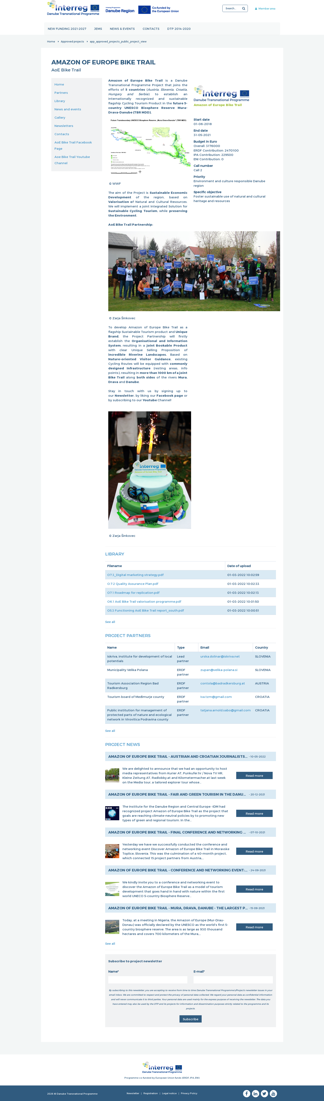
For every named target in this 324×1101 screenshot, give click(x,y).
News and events (67, 109)
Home (51, 41)
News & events (122, 28)
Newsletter (133, 1093)
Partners (61, 92)
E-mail (199, 971)
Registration (150, 1093)
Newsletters (63, 126)
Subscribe (190, 1019)
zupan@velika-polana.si (218, 670)
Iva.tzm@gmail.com (216, 697)
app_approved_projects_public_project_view (118, 41)
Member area (265, 8)
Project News (122, 744)
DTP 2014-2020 (179, 28)
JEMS (98, 28)
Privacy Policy (189, 1093)
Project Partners (128, 635)
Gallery (59, 117)
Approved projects (72, 41)
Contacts (151, 28)
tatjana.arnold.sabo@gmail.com (225, 710)
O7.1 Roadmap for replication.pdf (133, 592)
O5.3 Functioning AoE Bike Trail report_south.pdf (145, 610)
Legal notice (169, 1093)
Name (113, 971)
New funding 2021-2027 (67, 28)
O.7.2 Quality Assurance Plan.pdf (132, 583)
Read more (254, 775)
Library (59, 101)
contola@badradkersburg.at (222, 683)
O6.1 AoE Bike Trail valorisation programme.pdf (144, 601)
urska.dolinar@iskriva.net (220, 656)
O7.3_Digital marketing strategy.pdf (135, 575)
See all (110, 622)
